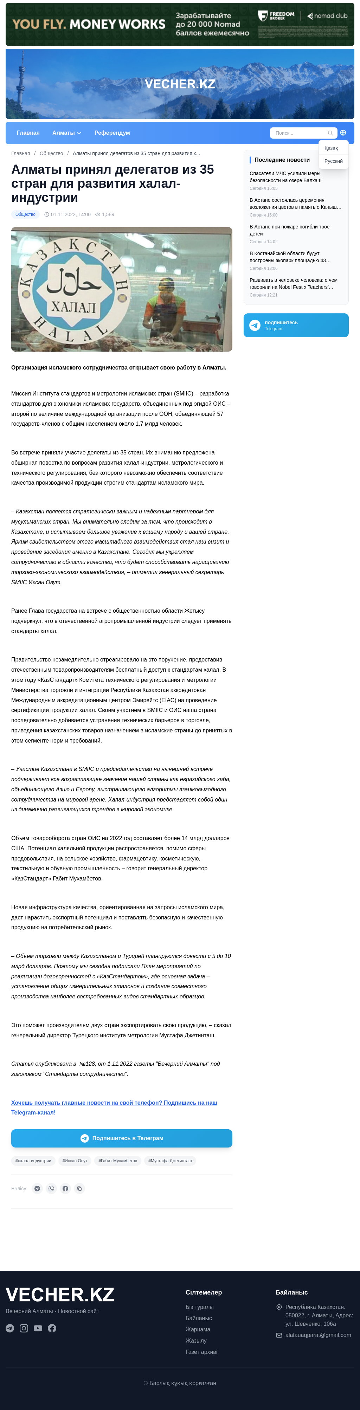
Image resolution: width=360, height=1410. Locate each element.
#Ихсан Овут (75, 1160)
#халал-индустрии (33, 1160)
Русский (333, 161)
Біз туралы (200, 1307)
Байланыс (199, 1318)
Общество (52, 153)
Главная (28, 133)
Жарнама (198, 1329)
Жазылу (196, 1341)
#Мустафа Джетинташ (170, 1160)
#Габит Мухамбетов (117, 1160)
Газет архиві (201, 1352)
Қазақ (331, 148)
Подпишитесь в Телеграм (122, 1138)
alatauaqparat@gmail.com (318, 1335)
